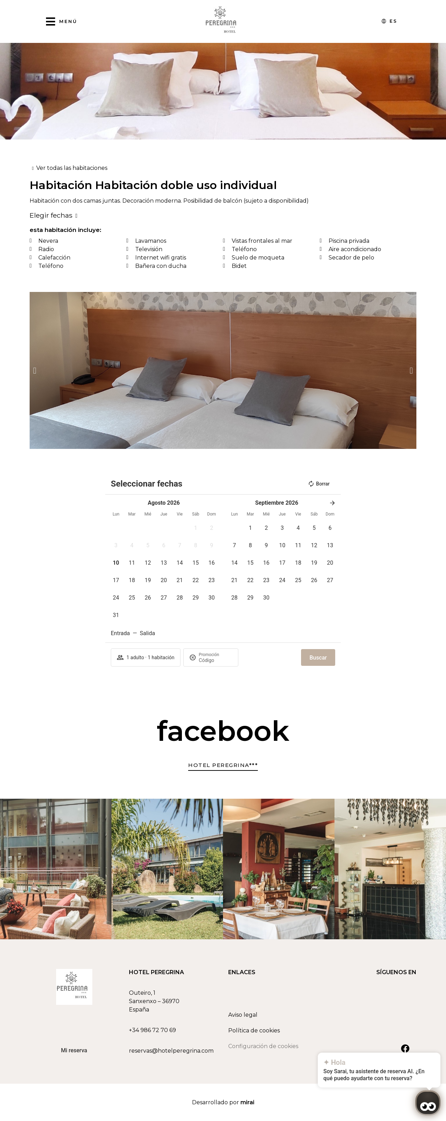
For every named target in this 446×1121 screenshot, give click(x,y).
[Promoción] (215, 660)
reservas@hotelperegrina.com (171, 1050)
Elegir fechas (51, 215)
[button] (34, 370)
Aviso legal (242, 1014)
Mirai (247, 1102)
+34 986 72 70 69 (152, 1030)
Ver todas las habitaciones (71, 168)
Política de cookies (254, 1030)
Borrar (319, 483)
